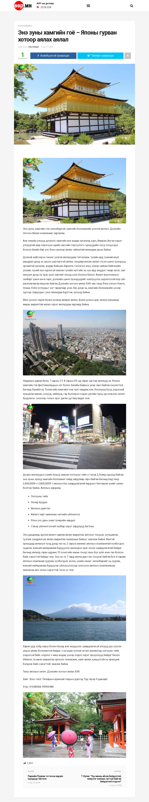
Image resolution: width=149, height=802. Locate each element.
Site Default (33, 47)
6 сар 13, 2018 (47, 47)
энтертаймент (25, 26)
